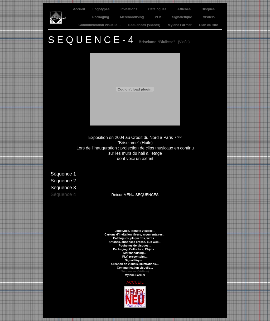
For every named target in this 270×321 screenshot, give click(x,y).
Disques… (209, 9)
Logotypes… (103, 9)
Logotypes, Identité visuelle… (134, 230)
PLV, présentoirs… (135, 256)
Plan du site (208, 25)
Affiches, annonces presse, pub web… (134, 241)
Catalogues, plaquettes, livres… (135, 238)
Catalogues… (159, 9)
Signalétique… (184, 17)
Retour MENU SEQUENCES (135, 195)
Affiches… (186, 9)
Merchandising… (134, 17)
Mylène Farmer (180, 25)
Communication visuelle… (100, 25)
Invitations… (131, 9)
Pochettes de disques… (135, 245)
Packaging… (102, 17)
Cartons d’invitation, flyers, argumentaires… (135, 234)
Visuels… (210, 17)
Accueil (79, 9)
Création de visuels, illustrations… (135, 263)
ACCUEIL (134, 282)
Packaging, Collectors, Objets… (135, 249)
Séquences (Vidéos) (144, 25)
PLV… (160, 17)
